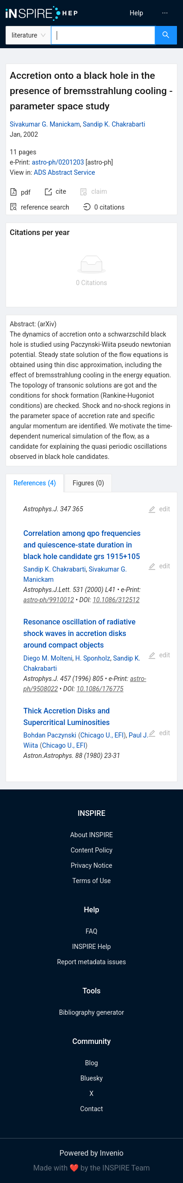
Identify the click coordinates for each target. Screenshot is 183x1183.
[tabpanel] (91, 637)
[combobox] (103, 35)
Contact (91, 1109)
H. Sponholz (92, 658)
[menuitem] (136, 13)
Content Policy (91, 850)
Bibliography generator (91, 1012)
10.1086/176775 (100, 689)
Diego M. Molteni (47, 658)
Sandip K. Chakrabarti (114, 124)
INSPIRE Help (91, 946)
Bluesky (91, 1078)
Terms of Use (91, 880)
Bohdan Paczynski (49, 735)
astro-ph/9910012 (48, 600)
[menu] (139, 13)
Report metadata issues (91, 962)
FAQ (91, 931)
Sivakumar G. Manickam (45, 124)
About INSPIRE (91, 835)
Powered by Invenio (91, 1153)
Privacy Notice (91, 865)
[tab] (34, 483)
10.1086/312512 (115, 600)
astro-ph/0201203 (58, 162)
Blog (91, 1063)
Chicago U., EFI (102, 735)
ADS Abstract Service (64, 172)
